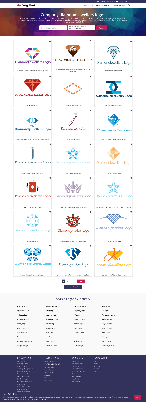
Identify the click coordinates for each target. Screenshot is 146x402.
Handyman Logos (80, 306)
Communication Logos (24, 341)
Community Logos (23, 337)
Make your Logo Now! (73, 287)
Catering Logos (22, 328)
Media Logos (78, 341)
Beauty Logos (21, 323)
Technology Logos (108, 345)
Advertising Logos (23, 306)
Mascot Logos (78, 337)
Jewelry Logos (78, 323)
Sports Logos (106, 341)
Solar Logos (106, 332)
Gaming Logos (50, 341)
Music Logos (106, 306)
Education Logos (51, 315)
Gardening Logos (51, 345)
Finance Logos (50, 328)
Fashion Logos (50, 323)
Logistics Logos (79, 332)
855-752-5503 (111, 1)
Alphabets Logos (22, 315)
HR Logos (77, 315)
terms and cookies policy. (39, 399)
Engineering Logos (52, 319)
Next (81, 281)
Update (101, 28)
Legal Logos (78, 328)
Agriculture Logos (23, 310)
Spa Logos (105, 337)
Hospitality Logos (79, 310)
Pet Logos (105, 310)
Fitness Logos (50, 332)
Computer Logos (22, 345)
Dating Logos (50, 310)
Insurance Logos (79, 319)
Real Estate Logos (108, 319)
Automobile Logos (23, 319)
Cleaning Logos (22, 332)
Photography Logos (108, 315)
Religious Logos (107, 323)
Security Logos (107, 328)
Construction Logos (52, 306)
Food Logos (49, 337)
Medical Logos (78, 345)
